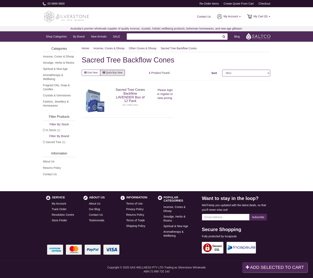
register (165, 94)
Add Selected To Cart (275, 267)
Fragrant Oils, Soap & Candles (56, 87)
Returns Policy (52, 167)
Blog (237, 36)
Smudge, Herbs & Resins (58, 62)
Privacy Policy (135, 209)
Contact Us (204, 16)
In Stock (53, 130)
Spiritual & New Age (55, 68)
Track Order (59, 209)
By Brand (79, 36)
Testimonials (96, 220)
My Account (59, 203)
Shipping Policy (135, 226)
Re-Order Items (209, 3)
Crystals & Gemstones (57, 95)
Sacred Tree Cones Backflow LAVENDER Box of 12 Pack (130, 95)
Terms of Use (134, 203)
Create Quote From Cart (239, 3)
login (170, 90)
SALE (116, 36)
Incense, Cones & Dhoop (58, 56)
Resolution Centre (63, 214)
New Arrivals (99, 36)
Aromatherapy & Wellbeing (53, 77)
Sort (214, 73)
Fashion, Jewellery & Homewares (56, 103)
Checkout (264, 3)
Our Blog (94, 209)
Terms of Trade (135, 220)
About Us (48, 161)
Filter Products (59, 116)
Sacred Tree (55, 142)
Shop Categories (56, 36)
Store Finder (59, 220)
